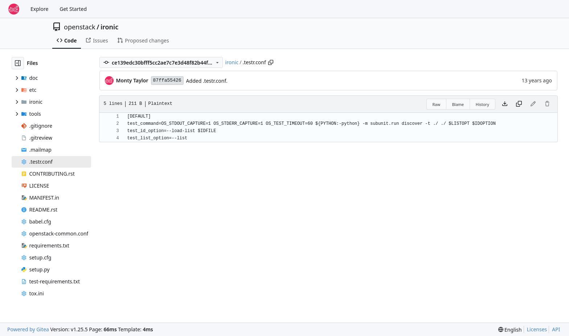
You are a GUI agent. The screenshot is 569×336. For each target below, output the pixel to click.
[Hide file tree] (18, 63)
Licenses (537, 329)
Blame (458, 104)
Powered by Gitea (28, 329)
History (482, 104)
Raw (437, 104)
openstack (79, 26)
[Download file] (505, 104)
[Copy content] (519, 104)
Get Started (73, 8)
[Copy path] (270, 62)
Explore (39, 8)
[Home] (14, 9)
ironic (109, 26)
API (556, 329)
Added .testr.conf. (207, 80)
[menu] (510, 329)
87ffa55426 (167, 80)
